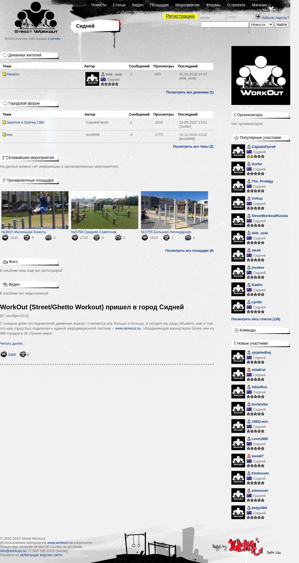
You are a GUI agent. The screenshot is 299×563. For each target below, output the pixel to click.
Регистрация (180, 16)
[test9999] (193, 137)
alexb (254, 250)
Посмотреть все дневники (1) (190, 92)
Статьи (119, 5)
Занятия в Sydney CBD (25, 122)
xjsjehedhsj (259, 353)
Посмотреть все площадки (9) (189, 251)
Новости (98, 5)
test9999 (93, 135)
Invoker (255, 268)
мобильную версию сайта (41, 555)
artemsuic (257, 491)
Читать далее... (12, 343)
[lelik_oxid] (193, 76)
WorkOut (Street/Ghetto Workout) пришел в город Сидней (92, 307)
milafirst (256, 370)
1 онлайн (54, 38)
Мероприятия (188, 5)
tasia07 (255, 456)
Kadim (255, 285)
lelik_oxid (111, 75)
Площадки (159, 5)
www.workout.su (128, 328)
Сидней (113, 80)
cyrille (254, 302)
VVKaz (255, 199)
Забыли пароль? (275, 18)
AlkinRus (257, 387)
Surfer (254, 164)
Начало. (13, 74)
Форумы (213, 5)
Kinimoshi (258, 473)
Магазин (259, 5)
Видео (137, 5)
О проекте (236, 5)
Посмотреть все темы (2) (193, 146)
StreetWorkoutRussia (267, 216)
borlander (257, 404)
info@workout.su (13, 551)
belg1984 (257, 508)
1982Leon (257, 422)
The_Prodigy (260, 181)
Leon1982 (257, 439)
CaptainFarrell (97, 122)
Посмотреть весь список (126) (255, 319)
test (9, 135)
